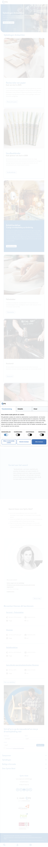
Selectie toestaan (24, 441)
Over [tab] (35, 409)
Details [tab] (20, 409)
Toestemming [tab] (7, 409)
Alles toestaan (39, 441)
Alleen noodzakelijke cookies (9, 441)
